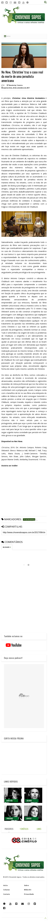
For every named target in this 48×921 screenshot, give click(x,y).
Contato (6, 894)
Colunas (6, 890)
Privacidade (29, 894)
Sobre (26, 885)
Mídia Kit (27, 890)
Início (5, 885)
